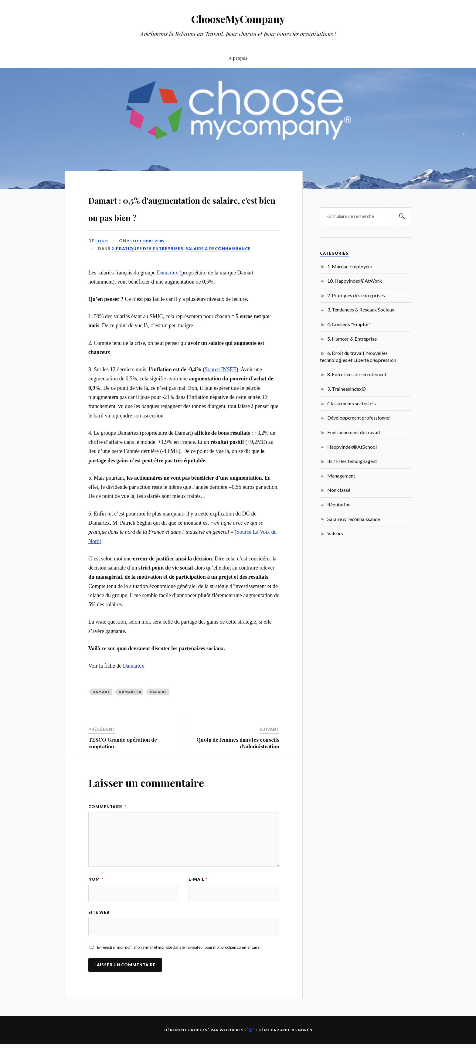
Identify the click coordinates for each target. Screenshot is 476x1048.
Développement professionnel (359, 417)
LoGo (102, 258)
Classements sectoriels (351, 403)
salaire (158, 709)
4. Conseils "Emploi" (349, 324)
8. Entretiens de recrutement (356, 374)
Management (341, 475)
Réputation (339, 504)
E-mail (198, 896)
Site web (99, 930)
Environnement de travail (353, 432)
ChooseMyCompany (238, 18)
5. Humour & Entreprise (352, 339)
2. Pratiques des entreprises (147, 266)
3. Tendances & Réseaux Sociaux (360, 309)
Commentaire (107, 824)
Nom (95, 896)
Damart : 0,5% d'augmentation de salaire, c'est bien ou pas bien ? (181, 215)
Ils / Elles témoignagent (352, 461)
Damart (101, 709)
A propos (238, 58)
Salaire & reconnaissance (218, 266)
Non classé (338, 490)
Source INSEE (220, 387)
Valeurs (335, 533)
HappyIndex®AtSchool (352, 447)
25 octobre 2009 (147, 258)
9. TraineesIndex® (346, 389)
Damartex (167, 290)
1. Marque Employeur (349, 266)
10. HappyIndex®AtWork (354, 281)
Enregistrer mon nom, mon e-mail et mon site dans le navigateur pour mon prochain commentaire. (178, 966)
